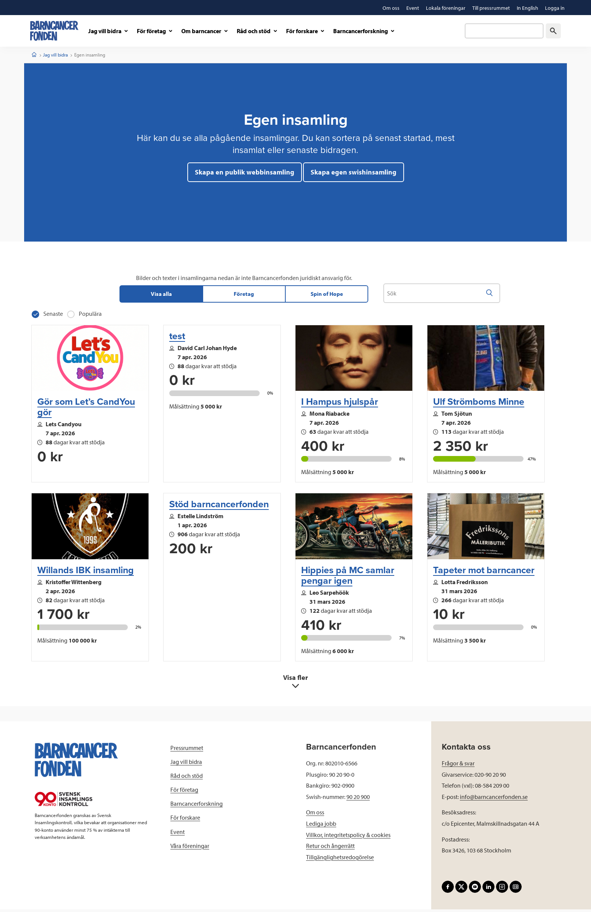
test (177, 338)
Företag (244, 295)
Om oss (315, 815)
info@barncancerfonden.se (494, 799)
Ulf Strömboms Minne (478, 404)
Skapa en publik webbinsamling (244, 172)
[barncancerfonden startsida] (54, 31)
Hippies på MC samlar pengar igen (347, 578)
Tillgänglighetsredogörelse (340, 859)
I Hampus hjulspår (339, 404)
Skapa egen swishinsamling (354, 172)
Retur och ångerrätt (330, 848)
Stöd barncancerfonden (219, 507)
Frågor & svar (458, 765)
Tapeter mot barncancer (483, 572)
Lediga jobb (321, 825)
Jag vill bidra (55, 55)
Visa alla (161, 295)
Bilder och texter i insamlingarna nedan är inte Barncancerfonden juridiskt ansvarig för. (244, 278)
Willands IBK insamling (85, 572)
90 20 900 (358, 799)
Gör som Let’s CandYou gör (86, 409)
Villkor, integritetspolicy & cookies (348, 837)
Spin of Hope (326, 295)
